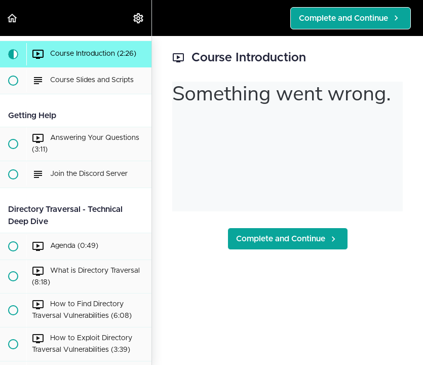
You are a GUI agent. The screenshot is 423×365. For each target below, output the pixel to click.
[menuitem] (138, 18)
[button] (12, 18)
